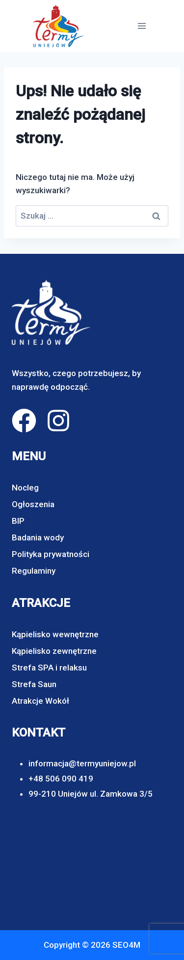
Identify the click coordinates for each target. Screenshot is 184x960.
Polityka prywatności (50, 554)
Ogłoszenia (33, 504)
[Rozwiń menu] (141, 25)
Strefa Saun (34, 684)
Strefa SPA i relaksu (49, 667)
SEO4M (126, 945)
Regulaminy (33, 571)
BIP (18, 521)
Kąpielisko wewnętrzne (55, 634)
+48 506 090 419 (60, 778)
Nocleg (25, 487)
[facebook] (24, 420)
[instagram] (58, 420)
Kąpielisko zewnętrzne (54, 651)
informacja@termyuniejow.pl (82, 763)
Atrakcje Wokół (40, 701)
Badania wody (38, 537)
